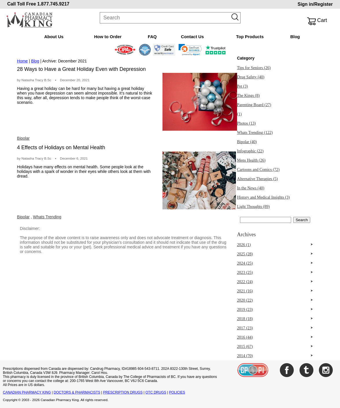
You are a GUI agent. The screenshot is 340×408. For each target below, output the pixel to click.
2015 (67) (245, 346)
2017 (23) (245, 328)
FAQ (152, 36)
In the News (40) (250, 188)
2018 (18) (245, 319)
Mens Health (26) (251, 160)
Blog (295, 36)
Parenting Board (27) (254, 105)
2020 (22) (245, 300)
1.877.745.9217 (53, 3)
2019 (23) (245, 309)
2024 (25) (245, 263)
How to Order (107, 36)
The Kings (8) (248, 95)
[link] (190, 50)
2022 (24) (245, 282)
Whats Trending (47, 217)
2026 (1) (244, 245)
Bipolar (23, 138)
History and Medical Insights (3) (263, 197)
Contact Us (192, 36)
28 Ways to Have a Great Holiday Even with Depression (81, 69)
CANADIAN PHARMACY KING (27, 392)
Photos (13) (246, 123)
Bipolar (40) (247, 142)
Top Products (250, 36)
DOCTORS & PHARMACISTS (77, 392)
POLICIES (177, 392)
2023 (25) (245, 272)
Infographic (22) (250, 151)
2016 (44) (245, 337)
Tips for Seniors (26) (254, 68)
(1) (239, 114)
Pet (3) (242, 86)
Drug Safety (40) (251, 77)
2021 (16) (245, 291)
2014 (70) (245, 356)
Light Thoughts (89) (253, 206)
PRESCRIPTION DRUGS (123, 392)
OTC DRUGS (155, 392)
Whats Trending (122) (255, 132)
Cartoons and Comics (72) (258, 169)
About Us (54, 36)
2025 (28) (245, 254)
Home (22, 61)
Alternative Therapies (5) (257, 179)
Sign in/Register (315, 4)
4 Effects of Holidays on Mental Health (61, 147)
